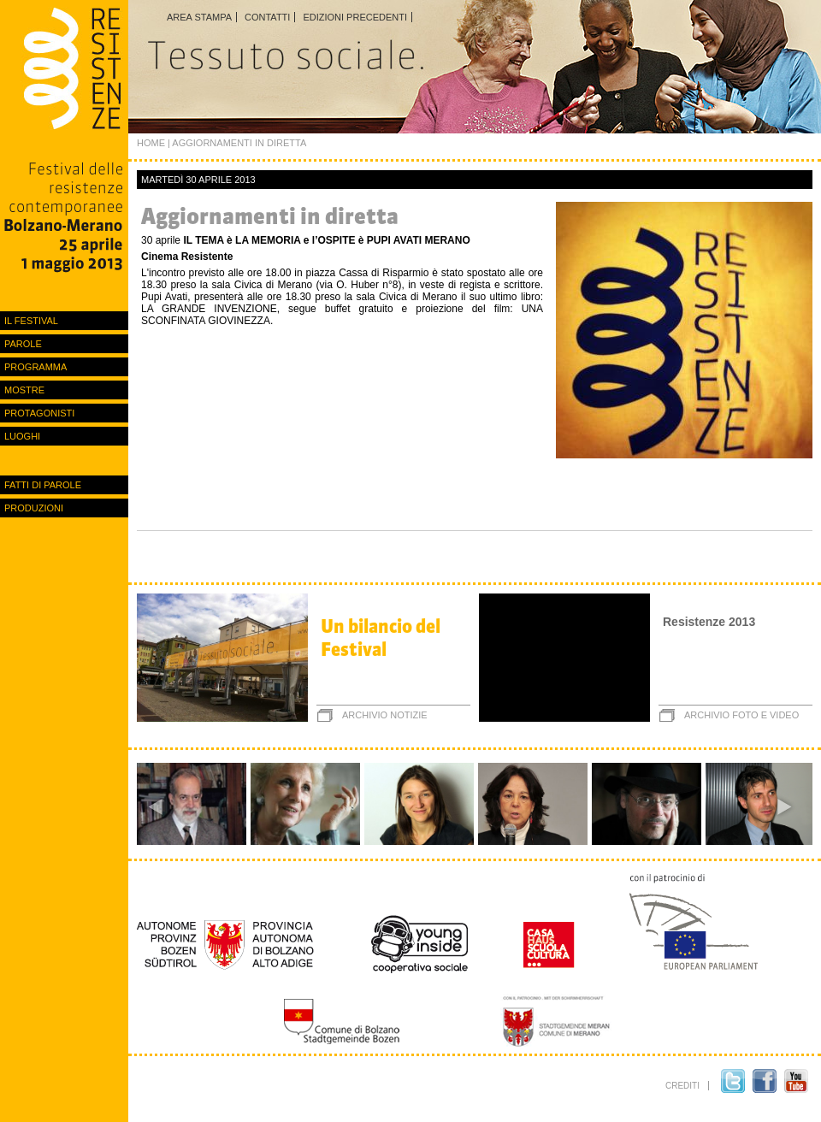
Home (151, 143)
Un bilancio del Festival (380, 638)
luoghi (22, 436)
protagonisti (39, 413)
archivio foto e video (741, 715)
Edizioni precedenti (355, 17)
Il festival (31, 321)
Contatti (267, 17)
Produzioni (33, 508)
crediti (682, 1085)
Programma (35, 367)
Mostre (24, 390)
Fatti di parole (42, 485)
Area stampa (199, 17)
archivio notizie (385, 715)
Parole (23, 344)
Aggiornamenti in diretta (270, 216)
